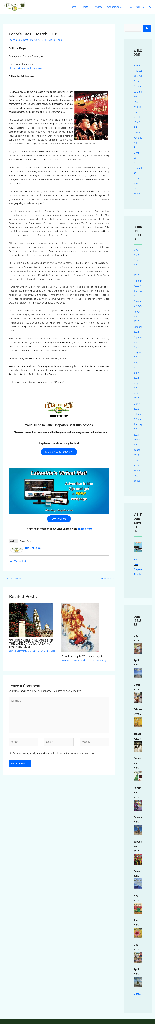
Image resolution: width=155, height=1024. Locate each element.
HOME (137, 65)
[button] (123, 7)
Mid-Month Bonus (137, 117)
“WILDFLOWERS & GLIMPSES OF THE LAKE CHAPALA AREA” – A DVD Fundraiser (31, 643)
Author (13, 541)
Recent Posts (25, 541)
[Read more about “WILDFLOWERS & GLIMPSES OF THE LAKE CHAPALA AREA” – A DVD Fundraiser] (31, 619)
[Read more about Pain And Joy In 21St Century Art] (80, 627)
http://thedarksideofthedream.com (27, 68)
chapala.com (85, 528)
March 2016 (36, 39)
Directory (85, 6)
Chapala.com (116, 7)
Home (73, 6)
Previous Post (12, 578)
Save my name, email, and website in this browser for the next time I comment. (54, 753)
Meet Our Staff (136, 157)
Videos (98, 6)
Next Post (107, 578)
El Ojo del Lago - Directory (59, 451)
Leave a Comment (18, 39)
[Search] (147, 28)
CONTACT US (136, 6)
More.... (138, 998)
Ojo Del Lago (33, 547)
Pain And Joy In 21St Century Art (83, 656)
